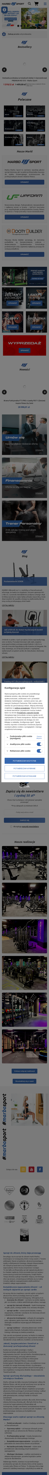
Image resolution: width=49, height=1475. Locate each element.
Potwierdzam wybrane (25, 768)
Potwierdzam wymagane (24, 776)
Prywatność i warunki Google (28, 713)
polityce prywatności (22, 708)
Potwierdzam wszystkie (24, 761)
